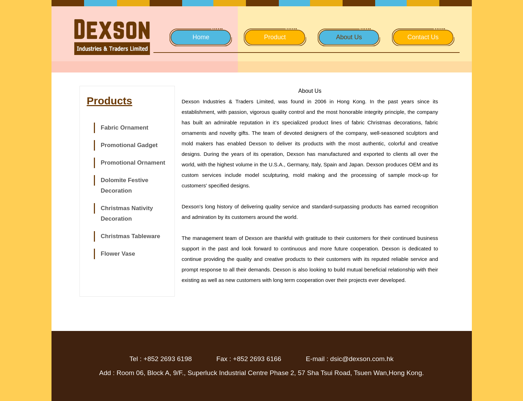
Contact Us (423, 37)
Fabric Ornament (125, 127)
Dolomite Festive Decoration (125, 185)
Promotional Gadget (129, 145)
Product (275, 37)
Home (200, 37)
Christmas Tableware (130, 236)
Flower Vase (118, 253)
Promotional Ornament (133, 162)
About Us (349, 37)
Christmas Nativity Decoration (127, 213)
